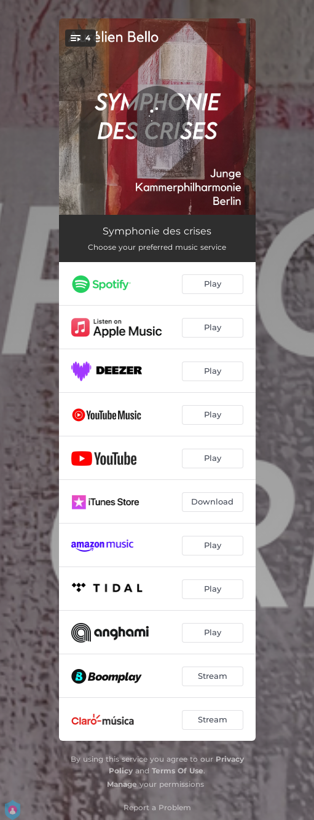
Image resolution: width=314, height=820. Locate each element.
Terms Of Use (177, 770)
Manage (122, 784)
